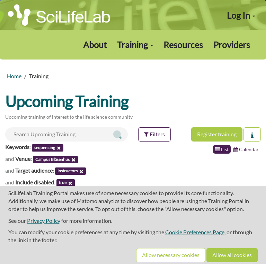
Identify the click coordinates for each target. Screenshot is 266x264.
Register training (217, 134)
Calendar (246, 149)
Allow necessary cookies (171, 255)
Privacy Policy (43, 220)
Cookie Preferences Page (194, 232)
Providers (231, 44)
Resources (183, 44)
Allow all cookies (232, 255)
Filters (154, 134)
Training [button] (135, 44)
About (95, 44)
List (222, 149)
